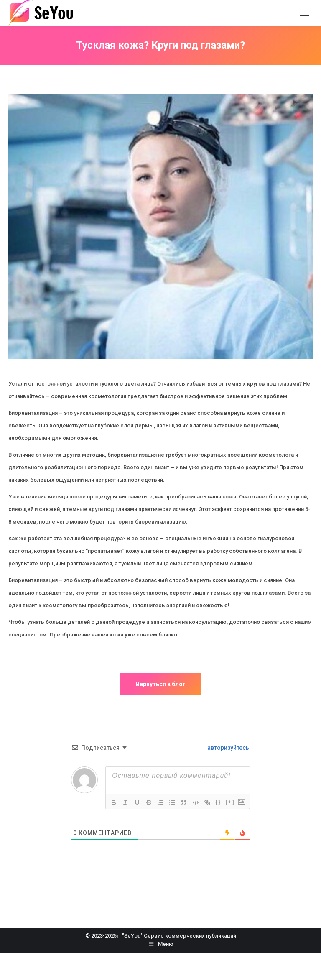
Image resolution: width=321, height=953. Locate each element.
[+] (229, 802)
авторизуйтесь (227, 747)
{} (218, 802)
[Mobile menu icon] (304, 13)
